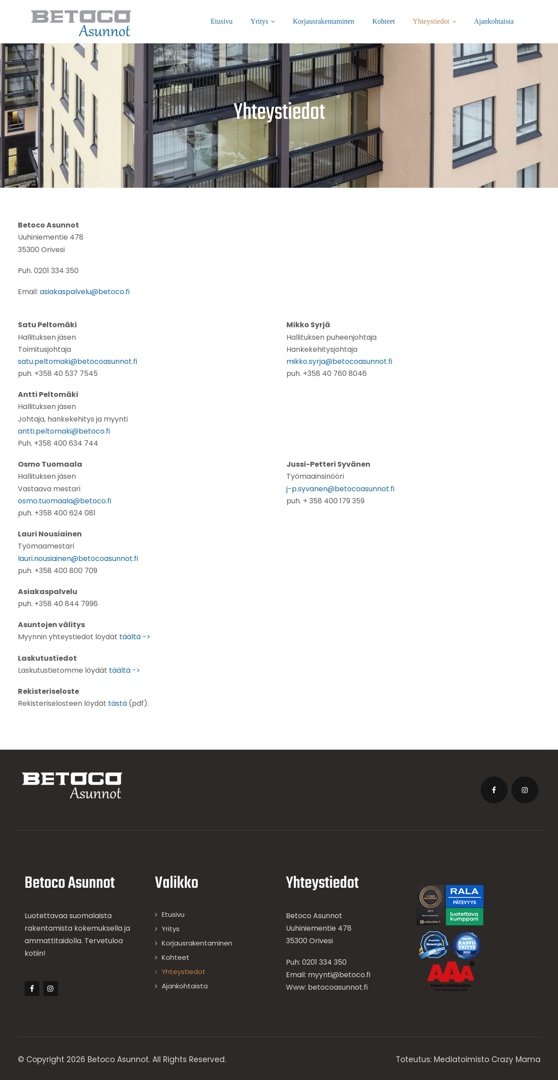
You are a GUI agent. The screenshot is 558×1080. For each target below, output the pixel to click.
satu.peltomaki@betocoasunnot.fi (77, 361)
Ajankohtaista (494, 21)
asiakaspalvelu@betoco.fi (85, 292)
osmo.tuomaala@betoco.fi (64, 501)
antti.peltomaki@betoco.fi (64, 431)
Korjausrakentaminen (323, 21)
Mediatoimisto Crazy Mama (487, 1059)
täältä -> (135, 637)
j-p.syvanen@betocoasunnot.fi (340, 489)
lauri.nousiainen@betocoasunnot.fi (78, 558)
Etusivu (222, 21)
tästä (117, 703)
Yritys (262, 21)
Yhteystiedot (434, 21)
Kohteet (383, 21)
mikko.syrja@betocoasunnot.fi (339, 361)
